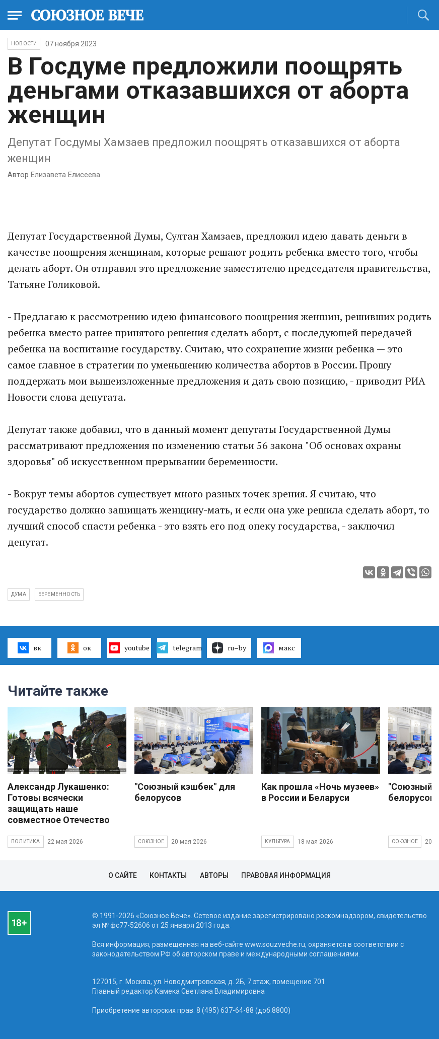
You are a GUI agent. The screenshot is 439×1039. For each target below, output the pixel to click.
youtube (129, 647)
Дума (18, 594)
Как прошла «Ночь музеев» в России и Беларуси (320, 792)
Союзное (151, 841)
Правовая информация (286, 875)
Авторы (214, 875)
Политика (25, 841)
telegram (179, 647)
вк (29, 647)
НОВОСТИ (24, 43)
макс (279, 647)
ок (79, 647)
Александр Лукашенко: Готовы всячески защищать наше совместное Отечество (59, 803)
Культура (277, 841)
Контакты (168, 875)
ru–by (229, 647)
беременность (59, 594)
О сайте (122, 875)
